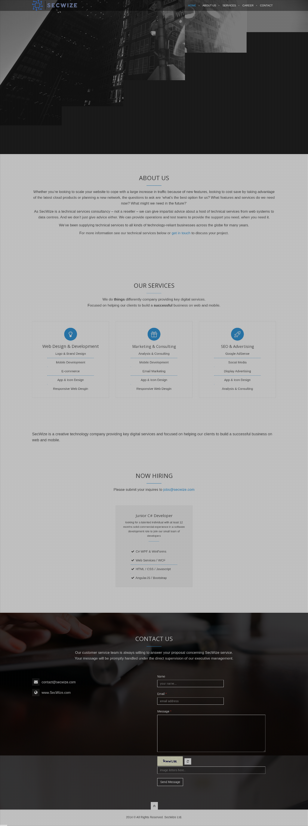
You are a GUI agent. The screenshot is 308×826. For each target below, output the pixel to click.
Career (247, 7)
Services (229, 7)
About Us (209, 7)
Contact (266, 7)
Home (192, 7)
